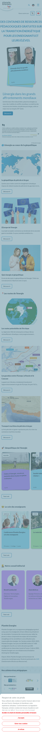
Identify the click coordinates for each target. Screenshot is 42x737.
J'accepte (21, 718)
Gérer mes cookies (21, 724)
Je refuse (21, 729)
